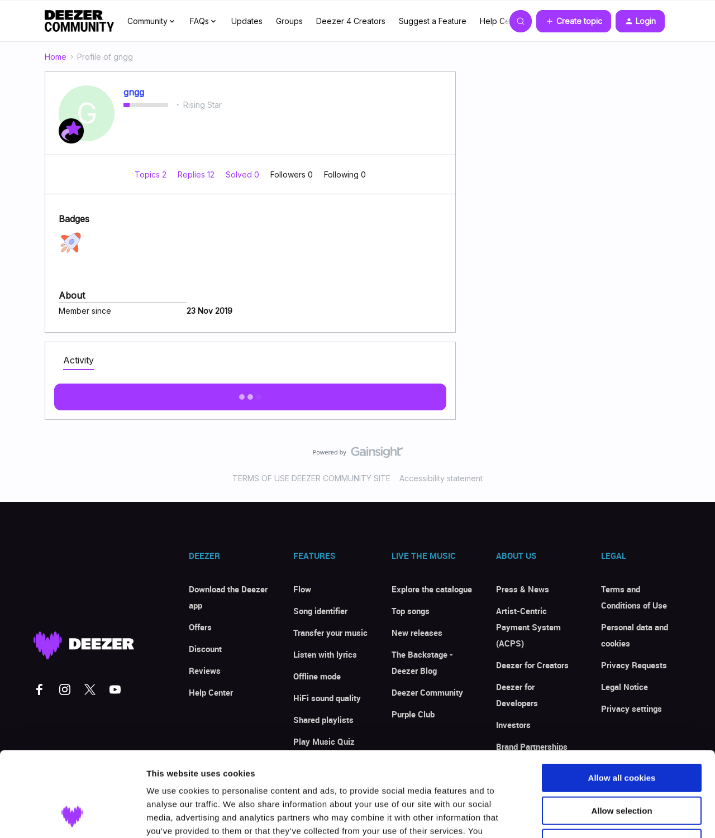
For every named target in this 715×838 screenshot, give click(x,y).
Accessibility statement (441, 478)
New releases (417, 632)
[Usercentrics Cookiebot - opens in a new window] (72, 816)
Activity (78, 360)
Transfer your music (330, 632)
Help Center (502, 21)
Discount (205, 648)
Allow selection (621, 734)
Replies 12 (197, 174)
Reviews (205, 670)
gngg (133, 92)
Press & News (522, 589)
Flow (302, 589)
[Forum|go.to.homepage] (79, 21)
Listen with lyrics (325, 654)
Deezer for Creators (532, 665)
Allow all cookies (622, 701)
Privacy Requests (634, 665)
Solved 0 (243, 174)
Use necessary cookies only (622, 767)
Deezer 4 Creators (350, 21)
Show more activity (250, 393)
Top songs (411, 610)
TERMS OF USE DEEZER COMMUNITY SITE (311, 478)
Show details (586, 816)
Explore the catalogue (432, 589)
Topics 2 (152, 174)
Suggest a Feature (432, 21)
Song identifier (320, 610)
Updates (247, 21)
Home (55, 56)
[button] (573, 21)
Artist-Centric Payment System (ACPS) (528, 627)
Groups (289, 21)
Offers (200, 627)
